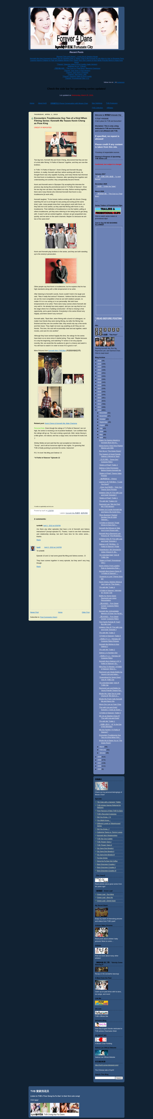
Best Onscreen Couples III (106, 871)
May (101, 435)
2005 (100, 769)
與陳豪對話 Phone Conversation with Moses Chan (69, 103)
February (103, 750)
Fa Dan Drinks (102, 858)
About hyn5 (42, 103)
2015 (100, 395)
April (101, 437)
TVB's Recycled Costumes (106, 814)
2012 (100, 404)
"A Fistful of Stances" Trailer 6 (110, 636)
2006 (100, 766)
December (104, 413)
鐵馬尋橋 (84, 513)
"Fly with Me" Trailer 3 (107, 633)
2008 (100, 760)
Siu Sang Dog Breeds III (106, 855)
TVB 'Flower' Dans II (104, 845)
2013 (100, 401)
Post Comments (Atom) (48, 617)
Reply (39, 540)
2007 (100, 763)
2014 (100, 398)
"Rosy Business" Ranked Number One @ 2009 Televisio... (108, 517)
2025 (100, 364)
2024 (100, 367)
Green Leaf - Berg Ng (105, 897)
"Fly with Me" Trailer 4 (107, 587)
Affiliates (110, 108)
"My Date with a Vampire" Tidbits (109, 802)
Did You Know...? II (104, 817)
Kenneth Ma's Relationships (107, 835)
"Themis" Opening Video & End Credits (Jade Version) (77, 64)
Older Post (86, 612)
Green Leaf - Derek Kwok (106, 901)
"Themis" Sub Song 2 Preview (77, 72)
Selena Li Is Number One (108, 653)
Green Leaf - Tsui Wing (105, 894)
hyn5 (38, 547)
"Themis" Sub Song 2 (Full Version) (77, 71)
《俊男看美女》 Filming (108, 479)
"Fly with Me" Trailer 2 (107, 650)
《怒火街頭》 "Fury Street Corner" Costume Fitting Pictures (109, 606)
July (101, 428)
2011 (100, 407)
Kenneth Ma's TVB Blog (57, 350)
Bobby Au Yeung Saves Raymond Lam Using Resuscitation (107, 598)
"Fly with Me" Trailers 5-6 (108, 501)
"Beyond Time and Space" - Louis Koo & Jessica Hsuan (77, 56)
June (102, 431)
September (104, 422)
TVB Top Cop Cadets (104, 839)
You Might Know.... (104, 820)
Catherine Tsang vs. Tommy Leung (109, 832)
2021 (100, 376)
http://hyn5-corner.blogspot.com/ (106, 1065)
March (102, 747)
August (102, 425)
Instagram (120, 82)
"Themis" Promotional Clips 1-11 (77, 78)
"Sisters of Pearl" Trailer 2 (108, 465)
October (103, 419)
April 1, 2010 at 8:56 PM (52, 526)
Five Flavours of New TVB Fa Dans (110, 811)
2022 (100, 373)
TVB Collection (97, 108)
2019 (100, 382)
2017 (100, 388)
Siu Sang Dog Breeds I (105, 848)
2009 (100, 757)
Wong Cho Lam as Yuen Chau (110, 704)
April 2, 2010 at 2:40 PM (53, 547)
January (103, 753)
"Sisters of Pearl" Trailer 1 (108, 498)
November (104, 416)
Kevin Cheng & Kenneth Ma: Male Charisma (61, 423)
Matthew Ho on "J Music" (77, 66)
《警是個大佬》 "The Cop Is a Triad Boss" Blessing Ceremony (77, 68)
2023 (100, 370)
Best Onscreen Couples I (106, 864)
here (36, 1100)
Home (32, 103)
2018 (100, 385)
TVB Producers (111, 103)
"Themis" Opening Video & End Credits (77, 76)
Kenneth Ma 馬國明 (73, 513)
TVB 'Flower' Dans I (104, 842)
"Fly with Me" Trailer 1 (107, 721)
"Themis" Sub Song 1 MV (77, 74)
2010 (100, 410)
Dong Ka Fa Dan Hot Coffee (107, 861)
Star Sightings (97, 103)
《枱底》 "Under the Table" (106, 186)
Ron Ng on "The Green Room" (110, 451)
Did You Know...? (103, 829)
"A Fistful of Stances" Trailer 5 (110, 713)
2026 (100, 361)
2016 (100, 392)
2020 (100, 379)
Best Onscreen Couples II (106, 867)
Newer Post (34, 612)
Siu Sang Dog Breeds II (105, 851)
